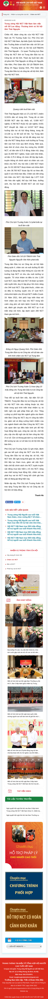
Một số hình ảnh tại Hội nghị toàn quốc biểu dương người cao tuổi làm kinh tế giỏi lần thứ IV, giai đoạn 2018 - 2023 (24, 715)
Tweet (17, 502)
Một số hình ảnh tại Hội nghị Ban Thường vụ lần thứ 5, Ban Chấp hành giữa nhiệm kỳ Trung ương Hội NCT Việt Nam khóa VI (24, 682)
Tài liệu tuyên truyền (19, 799)
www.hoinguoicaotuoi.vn (20, 988)
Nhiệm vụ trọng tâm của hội (19, 14)
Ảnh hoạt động (24, 600)
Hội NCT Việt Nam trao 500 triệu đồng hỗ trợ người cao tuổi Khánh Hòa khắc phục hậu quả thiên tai (24, 527)
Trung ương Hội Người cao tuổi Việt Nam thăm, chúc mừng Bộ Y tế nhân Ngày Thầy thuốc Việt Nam (23, 516)
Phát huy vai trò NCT (14, 569)
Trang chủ (6, 14)
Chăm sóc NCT (12, 560)
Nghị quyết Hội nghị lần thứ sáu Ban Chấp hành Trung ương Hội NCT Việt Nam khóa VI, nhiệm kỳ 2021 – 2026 (23, 811)
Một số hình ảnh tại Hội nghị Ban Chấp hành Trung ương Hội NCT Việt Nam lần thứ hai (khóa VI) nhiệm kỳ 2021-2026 (24, 783)
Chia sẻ (9, 502)
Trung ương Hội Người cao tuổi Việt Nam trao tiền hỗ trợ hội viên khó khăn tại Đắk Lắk (24, 522)
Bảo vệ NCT (11, 564)
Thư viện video (24, 791)
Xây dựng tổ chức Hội (14, 555)
